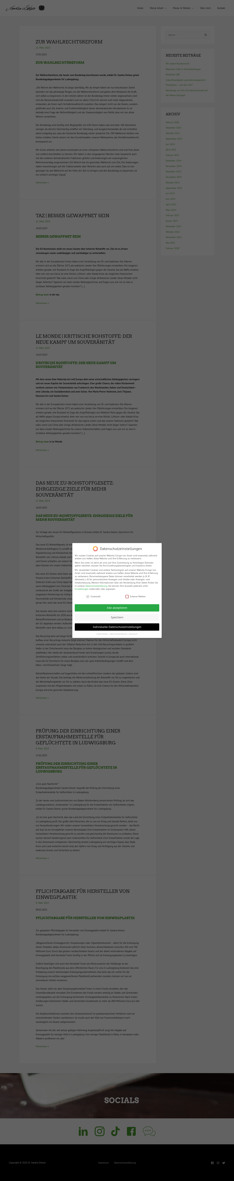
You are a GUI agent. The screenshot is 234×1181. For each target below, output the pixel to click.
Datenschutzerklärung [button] (118, 634)
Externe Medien (135, 596)
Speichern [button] (117, 617)
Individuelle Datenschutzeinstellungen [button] (117, 627)
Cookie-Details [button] (102, 634)
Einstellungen (82, 588)
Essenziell (93, 596)
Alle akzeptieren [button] (117, 608)
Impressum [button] (133, 634)
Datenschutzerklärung (96, 585)
